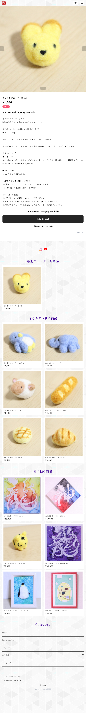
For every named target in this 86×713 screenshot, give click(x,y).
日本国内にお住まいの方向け (43, 226)
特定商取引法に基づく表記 (13, 681)
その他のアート (8, 663)
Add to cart (43, 219)
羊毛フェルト (7, 648)
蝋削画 (4, 633)
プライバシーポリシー (12, 676)
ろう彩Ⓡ (5, 655)
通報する (80, 232)
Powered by (43, 689)
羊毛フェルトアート (10, 640)
